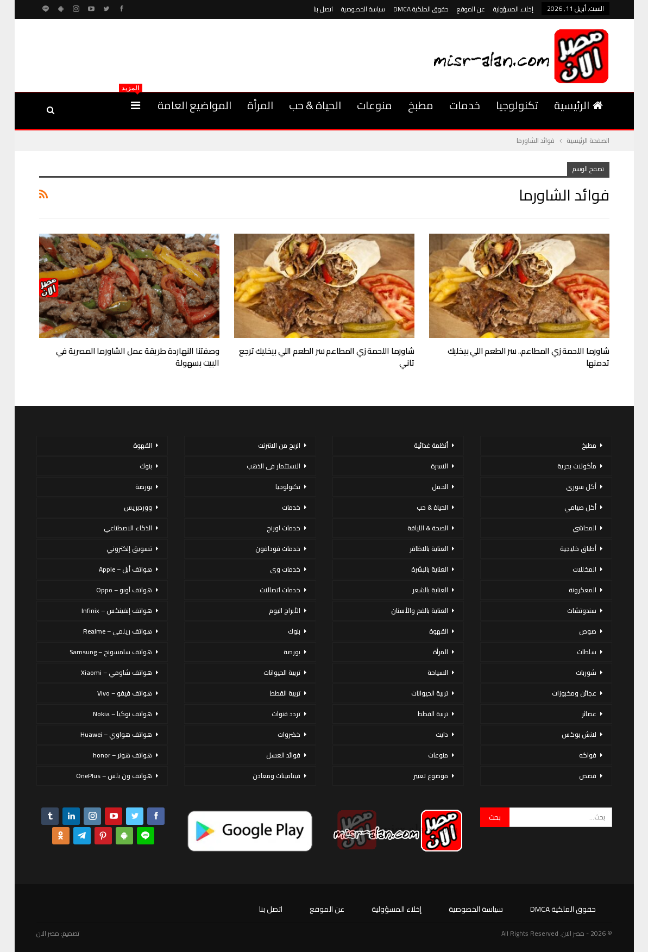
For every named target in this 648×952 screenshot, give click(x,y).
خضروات (289, 734)
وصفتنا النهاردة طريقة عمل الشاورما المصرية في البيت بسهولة (137, 357)
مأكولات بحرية (576, 466)
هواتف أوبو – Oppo (124, 590)
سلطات (586, 652)
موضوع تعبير (430, 775)
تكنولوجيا (517, 105)
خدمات (464, 105)
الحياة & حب (315, 105)
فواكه (587, 755)
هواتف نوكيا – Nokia (122, 713)
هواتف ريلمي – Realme (117, 631)
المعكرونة (582, 590)
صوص (587, 631)
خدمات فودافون (277, 548)
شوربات (586, 672)
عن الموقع (471, 9)
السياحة (437, 672)
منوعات (374, 105)
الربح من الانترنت (279, 445)
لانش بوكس (579, 734)
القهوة (438, 631)
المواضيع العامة (194, 105)
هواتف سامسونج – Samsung (111, 652)
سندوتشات (581, 610)
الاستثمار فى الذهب (273, 466)
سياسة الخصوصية (363, 9)
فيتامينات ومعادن (276, 775)
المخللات (584, 569)
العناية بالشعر (430, 590)
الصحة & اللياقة (427, 528)
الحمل (440, 486)
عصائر (589, 713)
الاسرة (439, 466)
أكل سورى (581, 486)
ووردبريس (138, 507)
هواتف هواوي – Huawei (116, 734)
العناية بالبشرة (429, 569)
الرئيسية (578, 105)
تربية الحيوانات (429, 693)
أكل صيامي (580, 507)
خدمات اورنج (283, 528)
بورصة (292, 652)
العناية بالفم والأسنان (419, 610)
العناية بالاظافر (429, 548)
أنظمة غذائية (431, 445)
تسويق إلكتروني (129, 548)
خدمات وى (285, 569)
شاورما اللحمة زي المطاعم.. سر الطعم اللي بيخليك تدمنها (528, 357)
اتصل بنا (323, 9)
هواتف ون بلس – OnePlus (114, 775)
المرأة (260, 105)
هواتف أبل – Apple (125, 569)
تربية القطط (433, 713)
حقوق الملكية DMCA (421, 9)
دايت (442, 734)
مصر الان (47, 933)
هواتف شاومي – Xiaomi (116, 672)
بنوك (294, 631)
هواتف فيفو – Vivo (124, 693)
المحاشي (584, 528)
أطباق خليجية (578, 548)
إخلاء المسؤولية (513, 9)
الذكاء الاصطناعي (128, 528)
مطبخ (420, 105)
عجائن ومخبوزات (574, 693)
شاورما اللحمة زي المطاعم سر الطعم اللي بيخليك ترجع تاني (326, 357)
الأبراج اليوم (284, 610)
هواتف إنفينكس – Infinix (116, 610)
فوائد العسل (283, 755)
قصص (587, 775)
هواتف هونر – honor (122, 755)
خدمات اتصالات (280, 590)
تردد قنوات (286, 713)
